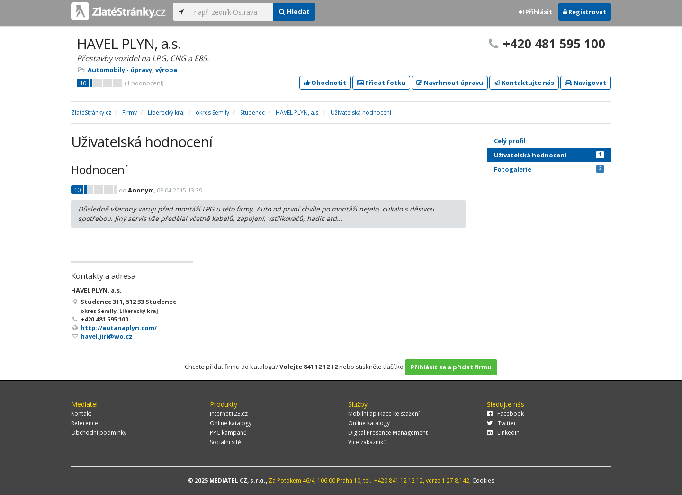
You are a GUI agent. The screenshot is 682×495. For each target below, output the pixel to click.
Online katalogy (230, 423)
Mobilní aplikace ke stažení (384, 414)
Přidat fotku (381, 82)
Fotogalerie (549, 169)
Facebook (505, 414)
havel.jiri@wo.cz (107, 336)
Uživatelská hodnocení (549, 155)
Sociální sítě (225, 442)
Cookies (483, 481)
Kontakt (81, 414)
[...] (231, 12)
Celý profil (510, 141)
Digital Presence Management (388, 433)
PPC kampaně (228, 433)
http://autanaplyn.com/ (119, 327)
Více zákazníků (367, 442)
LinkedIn (503, 433)
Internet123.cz (229, 414)
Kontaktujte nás (524, 82)
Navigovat (585, 82)
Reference (84, 423)
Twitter (501, 423)
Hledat (294, 11)
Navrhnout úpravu (449, 82)
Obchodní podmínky (98, 433)
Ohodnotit (325, 82)
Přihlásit (535, 12)
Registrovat (584, 12)
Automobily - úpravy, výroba (132, 69)
